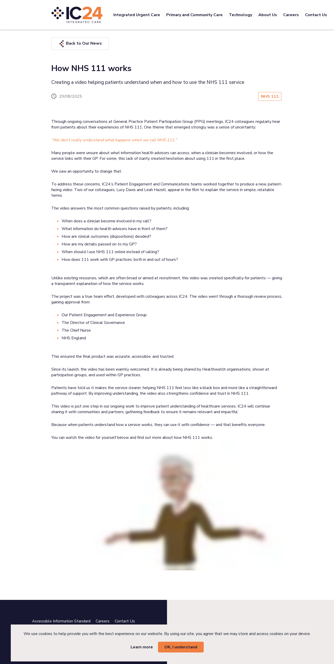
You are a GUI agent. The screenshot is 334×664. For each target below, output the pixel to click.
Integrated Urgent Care (136, 15)
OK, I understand (180, 647)
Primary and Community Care (194, 15)
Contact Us (316, 15)
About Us (267, 15)
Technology (240, 15)
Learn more (142, 647)
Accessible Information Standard (61, 621)
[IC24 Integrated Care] (77, 14)
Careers (291, 15)
